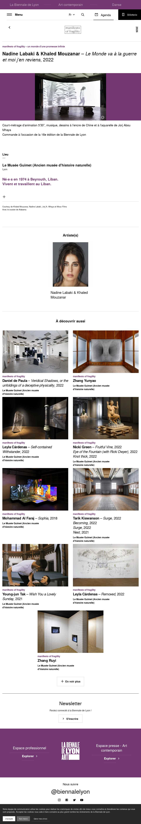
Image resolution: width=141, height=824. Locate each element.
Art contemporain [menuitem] (70, 4)
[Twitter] (74, 799)
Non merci (23, 819)
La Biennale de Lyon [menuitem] (24, 4)
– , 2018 (29, 518)
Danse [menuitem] (116, 4)
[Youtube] (81, 799)
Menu (15, 14)
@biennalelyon (70, 791)
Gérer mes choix (40, 819)
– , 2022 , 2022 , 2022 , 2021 (97, 525)
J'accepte (9, 819)
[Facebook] (66, 799)
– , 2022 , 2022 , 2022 (105, 452)
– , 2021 (29, 596)
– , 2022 (35, 383)
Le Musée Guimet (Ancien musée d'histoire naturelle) (46, 165)
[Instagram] (59, 799)
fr (72, 14)
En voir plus (70, 681)
